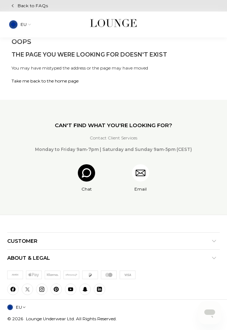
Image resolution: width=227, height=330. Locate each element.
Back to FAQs (33, 5)
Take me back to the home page (45, 81)
